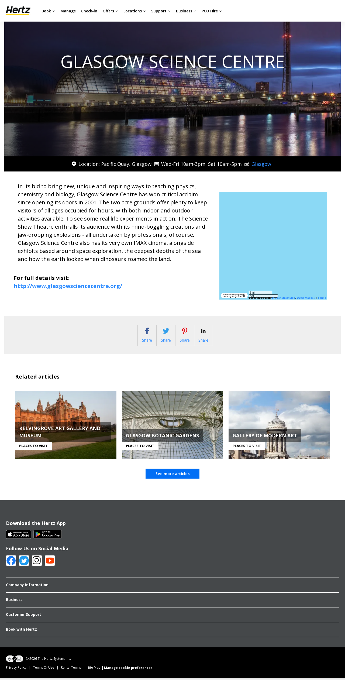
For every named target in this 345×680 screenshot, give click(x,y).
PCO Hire (212, 10)
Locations (134, 10)
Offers (110, 10)
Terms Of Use (43, 669)
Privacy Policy (16, 669)
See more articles (173, 475)
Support (161, 10)
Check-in (89, 10)
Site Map (94, 669)
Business (186, 10)
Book (48, 10)
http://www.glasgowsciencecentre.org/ (68, 286)
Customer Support (23, 615)
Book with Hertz (21, 630)
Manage (68, 10)
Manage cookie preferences (128, 669)
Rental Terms (71, 669)
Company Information (27, 586)
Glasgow (261, 164)
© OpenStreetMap (283, 298)
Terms (322, 298)
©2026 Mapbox (305, 298)
